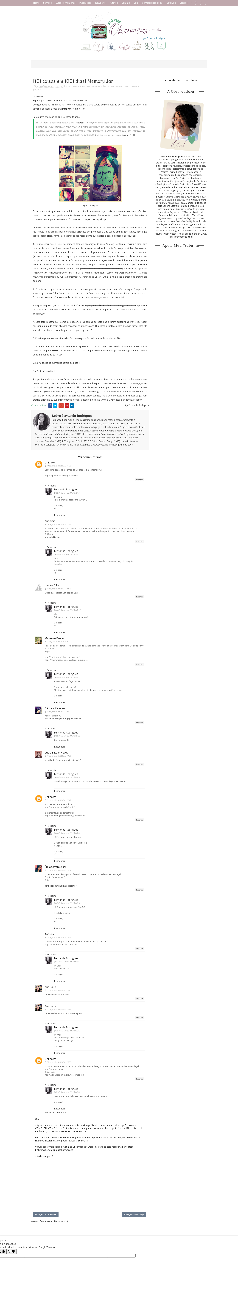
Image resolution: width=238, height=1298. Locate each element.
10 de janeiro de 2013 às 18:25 (59, 524)
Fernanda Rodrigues (66, 489)
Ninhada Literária (53, 537)
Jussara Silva (52, 585)
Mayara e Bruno (54, 638)
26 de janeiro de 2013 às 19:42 (68, 1092)
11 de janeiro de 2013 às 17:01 (68, 493)
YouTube (171, 2)
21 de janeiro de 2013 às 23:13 (59, 990)
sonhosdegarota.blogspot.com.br (60, 885)
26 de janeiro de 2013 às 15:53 (59, 1062)
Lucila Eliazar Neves (56, 752)
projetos (37, 89)
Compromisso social (152, 2)
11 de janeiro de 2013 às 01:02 (59, 641)
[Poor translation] (11, 1251)
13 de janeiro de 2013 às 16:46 (59, 937)
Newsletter (100, 2)
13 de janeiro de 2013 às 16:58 (68, 961)
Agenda (114, 2)
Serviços (47, 2)
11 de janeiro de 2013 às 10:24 (59, 756)
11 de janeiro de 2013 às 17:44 (68, 833)
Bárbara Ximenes (55, 708)
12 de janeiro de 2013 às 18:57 (59, 870)
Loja (136, 2)
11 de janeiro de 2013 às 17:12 (68, 554)
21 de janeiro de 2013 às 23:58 (68, 1031)
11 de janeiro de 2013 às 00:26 (59, 589)
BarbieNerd (126, 135)
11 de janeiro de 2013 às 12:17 (59, 800)
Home (36, 2)
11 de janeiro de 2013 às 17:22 (68, 677)
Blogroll (184, 2)
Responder (139, 480)
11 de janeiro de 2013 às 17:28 (68, 777)
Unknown (50, 462)
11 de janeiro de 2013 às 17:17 (68, 610)
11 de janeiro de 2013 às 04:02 (59, 711)
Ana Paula (50, 987)
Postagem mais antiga (134, 1214)
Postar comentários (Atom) (54, 1221)
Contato (126, 2)
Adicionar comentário (56, 1112)
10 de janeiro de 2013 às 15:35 (59, 466)
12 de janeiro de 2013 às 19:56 (68, 903)
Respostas (52, 485)
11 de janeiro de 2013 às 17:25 (68, 736)
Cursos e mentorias (66, 2)
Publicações (85, 2)
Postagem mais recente (45, 1214)
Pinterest (79, 122)
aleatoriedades (98, 86)
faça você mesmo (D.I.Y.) (118, 86)
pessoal (135, 86)
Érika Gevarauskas (56, 867)
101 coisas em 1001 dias (78, 86)
